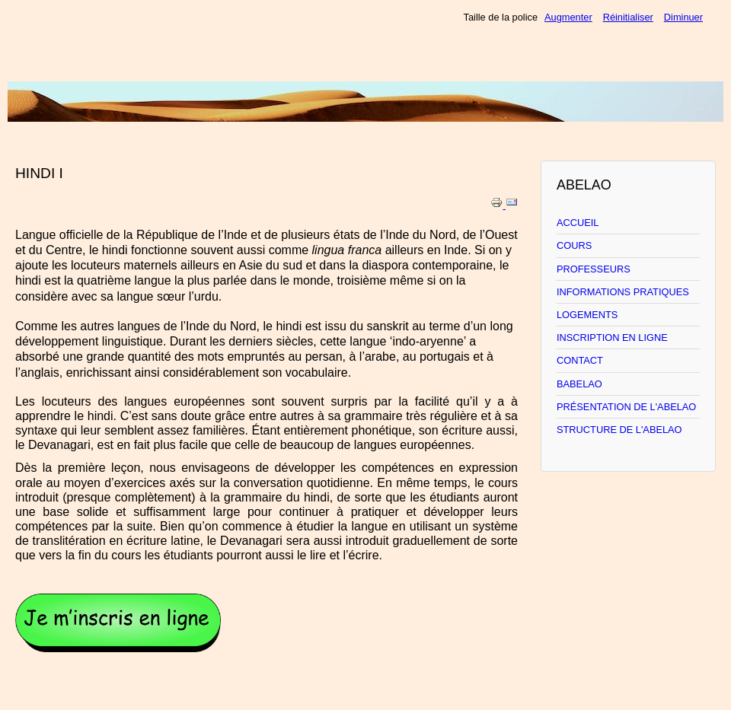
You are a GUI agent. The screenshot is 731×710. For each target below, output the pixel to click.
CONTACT (580, 360)
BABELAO (579, 384)
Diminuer (683, 17)
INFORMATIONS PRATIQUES (623, 292)
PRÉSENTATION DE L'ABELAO (626, 406)
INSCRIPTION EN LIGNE (612, 337)
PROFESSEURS (593, 269)
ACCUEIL (578, 222)
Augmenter (568, 17)
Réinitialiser (628, 17)
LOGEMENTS (587, 314)
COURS (574, 245)
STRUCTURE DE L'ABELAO (619, 429)
